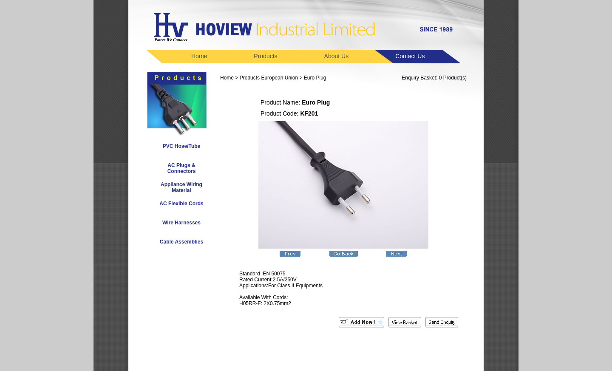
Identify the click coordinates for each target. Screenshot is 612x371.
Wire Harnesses (181, 223)
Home (199, 56)
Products (265, 56)
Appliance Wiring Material (181, 187)
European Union (279, 78)
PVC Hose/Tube (181, 146)
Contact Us (410, 56)
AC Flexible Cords (181, 204)
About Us (336, 56)
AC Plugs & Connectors (181, 168)
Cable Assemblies (181, 242)
